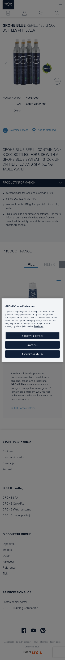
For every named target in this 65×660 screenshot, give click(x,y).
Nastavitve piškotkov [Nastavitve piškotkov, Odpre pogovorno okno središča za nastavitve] (32, 336)
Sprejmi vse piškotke (32, 354)
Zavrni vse (33, 345)
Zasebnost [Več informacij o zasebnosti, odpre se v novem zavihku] (38, 326)
